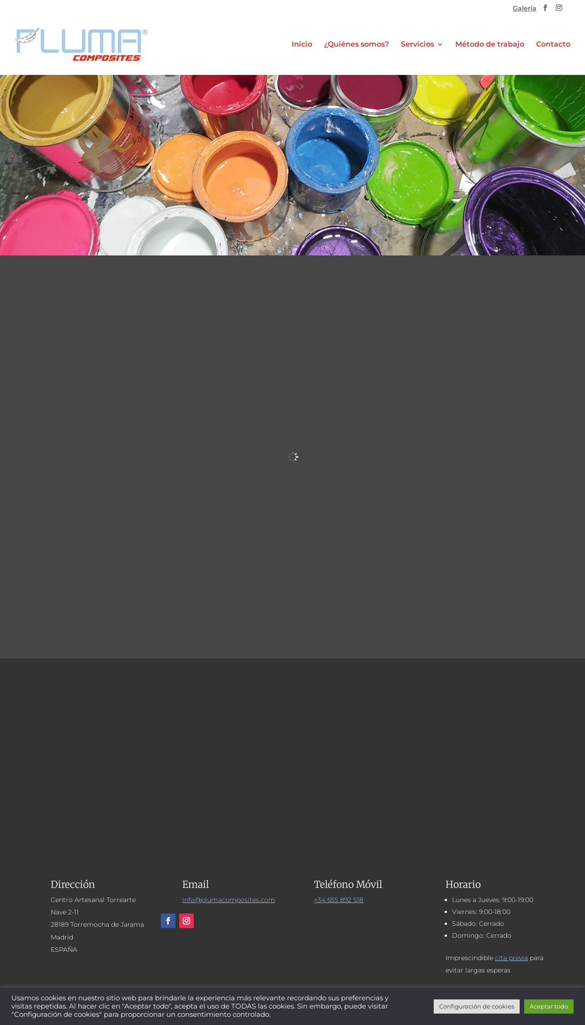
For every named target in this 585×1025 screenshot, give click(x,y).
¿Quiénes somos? (356, 44)
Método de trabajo (489, 44)
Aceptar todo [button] (549, 1006)
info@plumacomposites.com (228, 900)
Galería (525, 8)
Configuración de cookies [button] (476, 1006)
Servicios (417, 44)
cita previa (511, 958)
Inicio (302, 44)
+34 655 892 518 (338, 900)
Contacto (553, 44)
